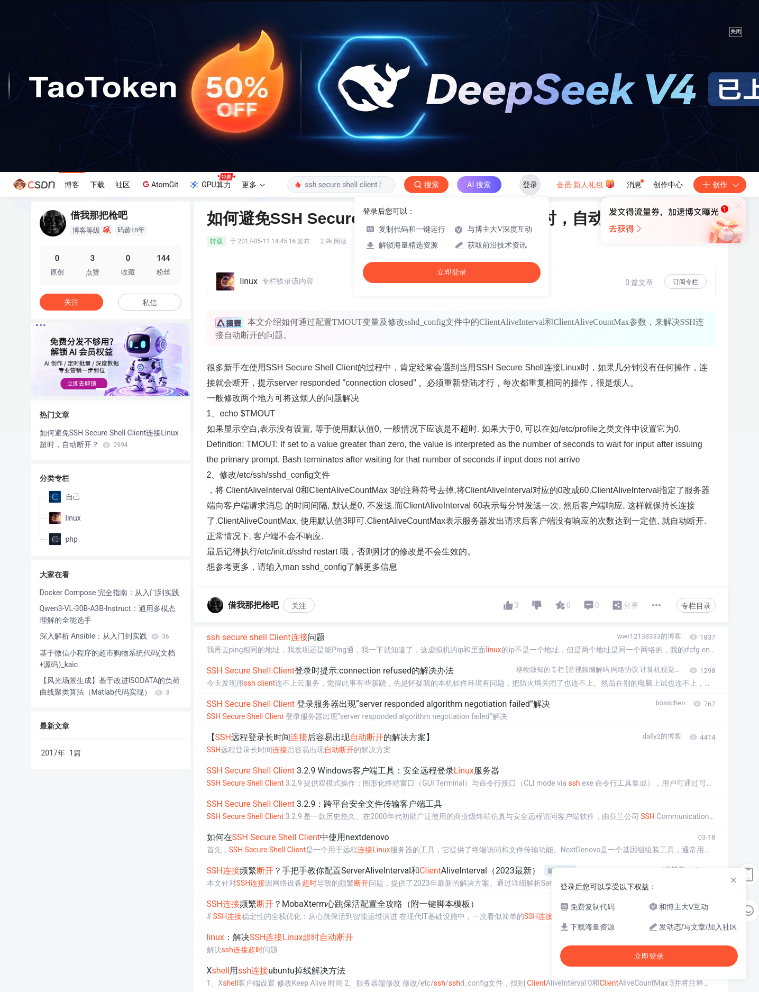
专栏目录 (696, 606)
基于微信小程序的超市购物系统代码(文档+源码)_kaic (108, 659)
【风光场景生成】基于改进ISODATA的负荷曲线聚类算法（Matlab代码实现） (110, 686)
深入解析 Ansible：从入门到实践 (104, 636)
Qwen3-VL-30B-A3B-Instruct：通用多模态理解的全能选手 (108, 614)
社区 (122, 184)
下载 (97, 184)
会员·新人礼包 (585, 183)
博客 (72, 184)
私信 (149, 302)
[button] (102, 389)
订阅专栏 (685, 282)
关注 (298, 606)
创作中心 (668, 184)
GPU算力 (212, 181)
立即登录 (452, 272)
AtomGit (159, 184)
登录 (530, 184)
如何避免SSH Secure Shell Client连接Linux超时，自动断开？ (109, 439)
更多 (253, 184)
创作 (719, 184)
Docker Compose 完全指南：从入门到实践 (109, 592)
